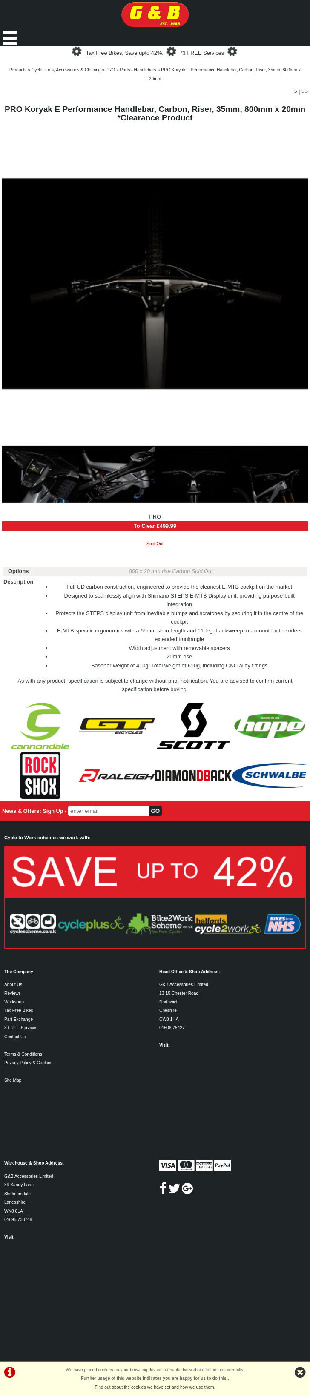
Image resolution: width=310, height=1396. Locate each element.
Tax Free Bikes (18, 1010)
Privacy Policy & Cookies (28, 1062)
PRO (110, 70)
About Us (13, 984)
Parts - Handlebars (138, 70)
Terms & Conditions (23, 1054)
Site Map (12, 1080)
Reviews (12, 993)
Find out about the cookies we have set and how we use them (154, 1387)
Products (17, 70)
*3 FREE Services (202, 53)
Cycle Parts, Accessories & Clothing (66, 70)
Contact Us (15, 1036)
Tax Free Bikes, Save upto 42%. (125, 53)
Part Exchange (18, 1019)
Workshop (14, 1002)
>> (304, 91)
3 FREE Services (20, 1028)
